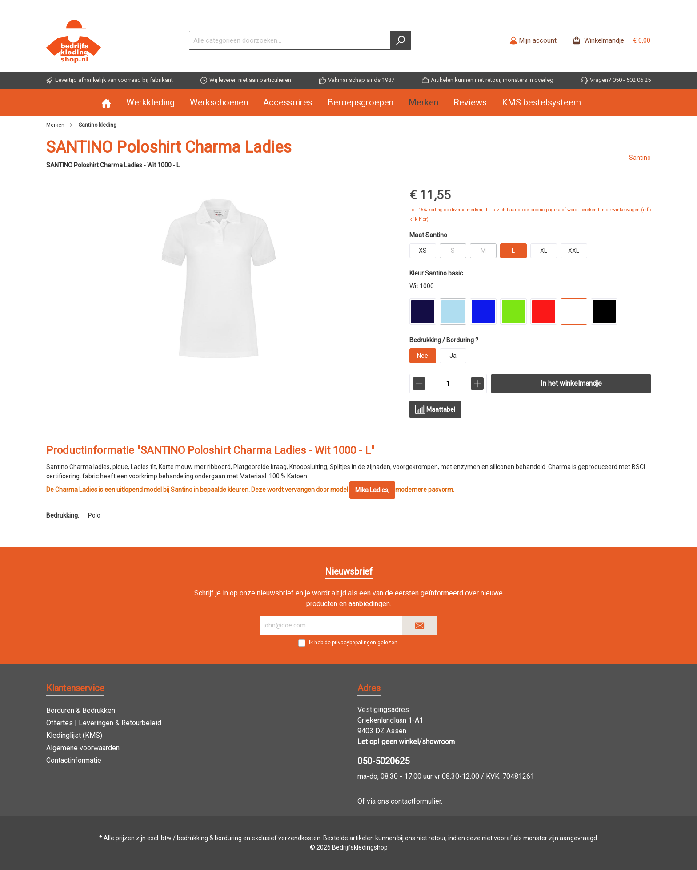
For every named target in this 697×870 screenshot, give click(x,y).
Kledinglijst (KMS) (74, 735)
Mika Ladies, (372, 490)
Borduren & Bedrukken (80, 710)
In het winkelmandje (571, 383)
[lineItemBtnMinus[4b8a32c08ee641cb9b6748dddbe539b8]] (419, 383)
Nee (422, 355)
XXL (573, 250)
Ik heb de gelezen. (354, 642)
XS (423, 250)
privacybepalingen (354, 642)
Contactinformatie (73, 760)
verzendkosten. (300, 838)
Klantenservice (75, 688)
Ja (453, 355)
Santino (640, 157)
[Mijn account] (533, 40)
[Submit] (419, 625)
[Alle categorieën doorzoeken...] (290, 40)
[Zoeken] (400, 40)
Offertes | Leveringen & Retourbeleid (103, 723)
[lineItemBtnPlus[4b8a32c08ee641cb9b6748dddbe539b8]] (477, 383)
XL (543, 250)
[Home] (113, 102)
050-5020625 (383, 761)
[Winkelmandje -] (609, 40)
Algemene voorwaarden (83, 748)
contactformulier (416, 801)
